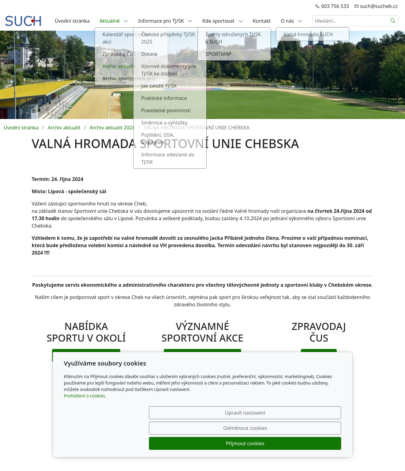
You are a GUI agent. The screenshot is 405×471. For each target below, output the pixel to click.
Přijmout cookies (312, 443)
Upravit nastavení (189, 443)
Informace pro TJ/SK (165, 20)
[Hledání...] (350, 20)
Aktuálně (114, 20)
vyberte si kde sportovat (86, 355)
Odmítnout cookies (250, 443)
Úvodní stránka (72, 20)
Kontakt (262, 20)
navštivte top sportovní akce (202, 355)
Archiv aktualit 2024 (112, 127)
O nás (291, 20)
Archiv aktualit (64, 127)
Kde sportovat (222, 20)
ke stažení (318, 355)
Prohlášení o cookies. (85, 426)
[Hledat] (393, 20)
